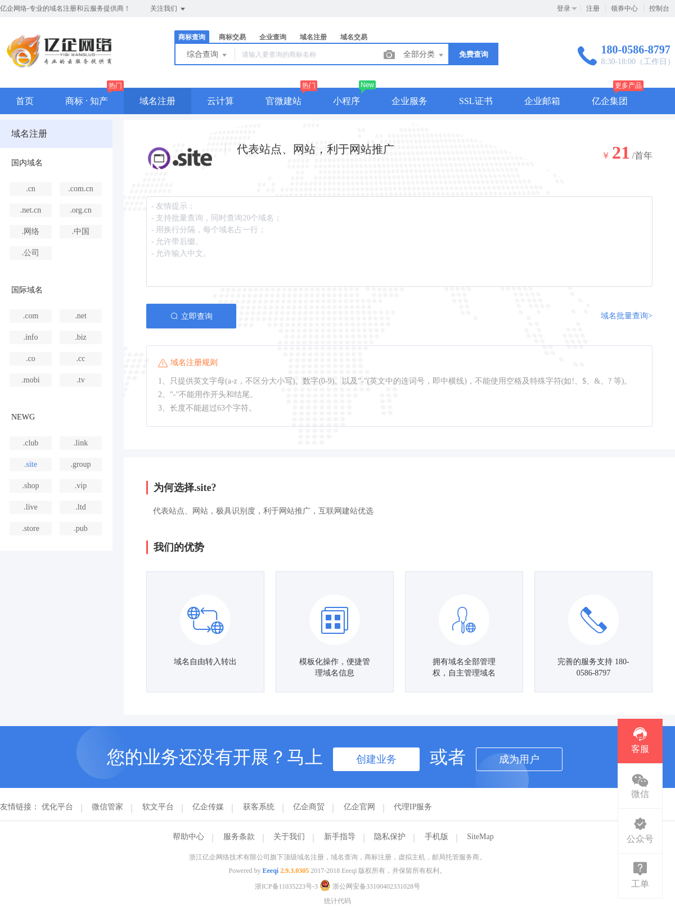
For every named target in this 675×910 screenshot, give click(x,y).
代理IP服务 (413, 807)
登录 (563, 8)
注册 (593, 8)
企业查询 (272, 37)
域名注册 (313, 37)
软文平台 (158, 807)
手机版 (436, 836)
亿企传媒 (208, 807)
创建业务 (376, 759)
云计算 (220, 101)
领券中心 (624, 8)
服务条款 (239, 836)
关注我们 (168, 9)
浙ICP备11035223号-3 (286, 886)
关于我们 (289, 836)
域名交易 (353, 37)
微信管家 (107, 807)
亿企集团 (610, 101)
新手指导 (340, 836)
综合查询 (207, 55)
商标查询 (191, 37)
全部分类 (424, 55)
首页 (25, 101)
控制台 (659, 8)
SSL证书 (476, 101)
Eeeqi (271, 871)
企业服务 (410, 101)
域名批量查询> (626, 316)
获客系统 (258, 807)
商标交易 (232, 37)
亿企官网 (359, 807)
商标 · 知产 (86, 101)
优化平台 (57, 807)
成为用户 (519, 759)
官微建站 (284, 101)
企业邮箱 (542, 101)
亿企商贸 (309, 807)
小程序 (346, 101)
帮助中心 (188, 836)
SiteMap (480, 836)
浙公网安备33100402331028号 (370, 886)
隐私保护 (390, 836)
